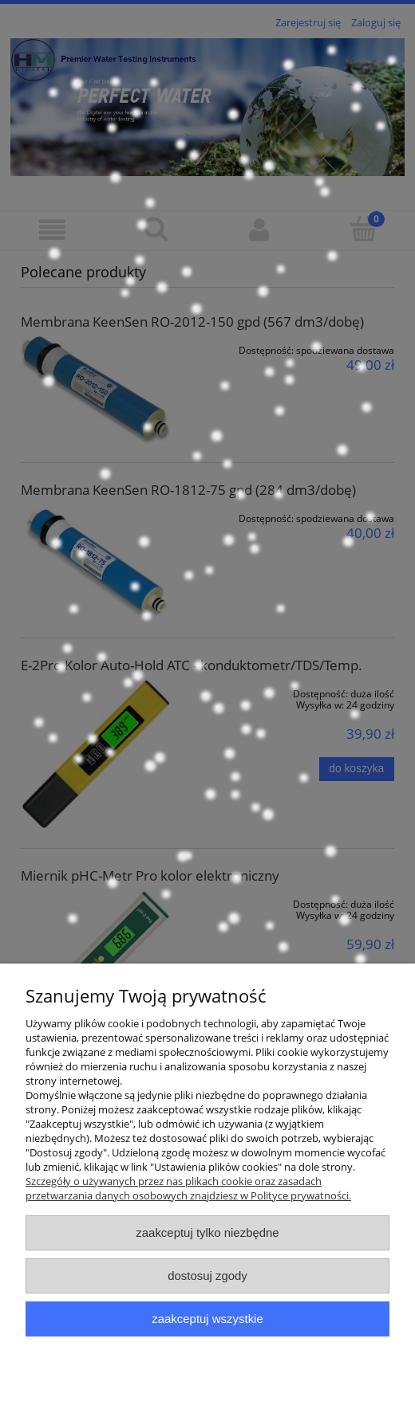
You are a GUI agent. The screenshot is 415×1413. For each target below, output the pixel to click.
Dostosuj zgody (207, 1275)
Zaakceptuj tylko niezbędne (207, 1232)
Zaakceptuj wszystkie (207, 1318)
